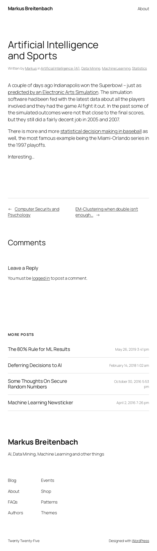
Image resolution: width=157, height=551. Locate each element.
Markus (31, 68)
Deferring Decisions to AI (35, 365)
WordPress (140, 540)
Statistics (139, 68)
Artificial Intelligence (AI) (60, 68)
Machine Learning (116, 68)
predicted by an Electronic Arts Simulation (53, 92)
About (143, 8)
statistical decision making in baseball (101, 131)
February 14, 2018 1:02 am (129, 365)
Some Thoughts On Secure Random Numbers (37, 383)
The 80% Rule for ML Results (39, 349)
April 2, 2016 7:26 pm (132, 402)
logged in (41, 278)
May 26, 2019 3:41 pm (132, 349)
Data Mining (90, 68)
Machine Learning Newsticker (40, 403)
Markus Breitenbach (30, 8)
